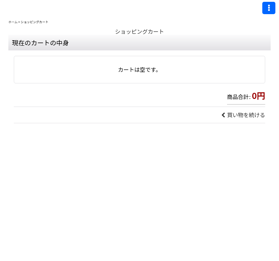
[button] (268, 8)
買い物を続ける (243, 115)
